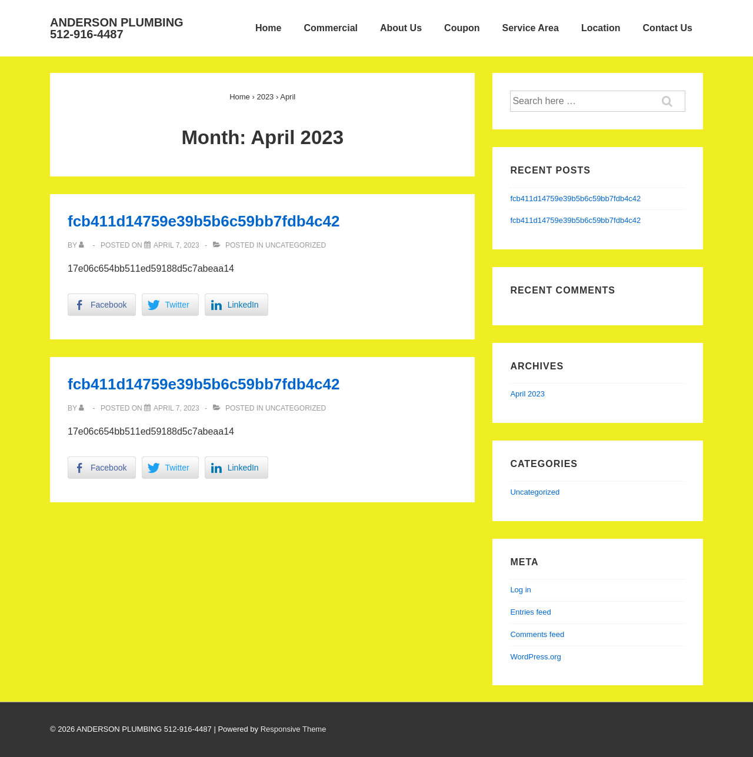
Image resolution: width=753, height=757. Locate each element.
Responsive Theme (293, 729)
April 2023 (527, 393)
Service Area (530, 28)
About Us (401, 28)
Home (268, 28)
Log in (520, 589)
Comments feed (537, 634)
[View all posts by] (84, 245)
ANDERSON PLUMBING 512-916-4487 (117, 28)
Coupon (461, 28)
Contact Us (667, 28)
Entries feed (530, 612)
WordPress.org (535, 656)
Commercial (331, 28)
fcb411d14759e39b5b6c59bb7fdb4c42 (204, 221)
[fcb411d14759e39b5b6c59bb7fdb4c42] (176, 245)
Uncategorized (295, 245)
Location (601, 28)
